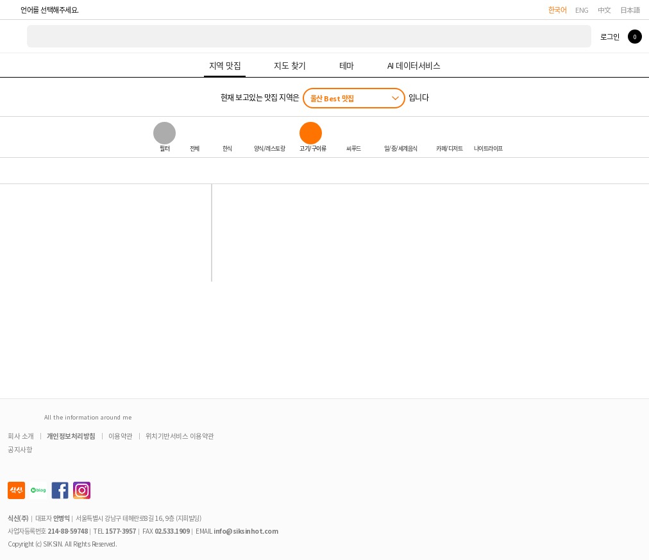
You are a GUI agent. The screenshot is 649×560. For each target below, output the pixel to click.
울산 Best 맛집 (332, 98)
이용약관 (120, 436)
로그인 (609, 36)
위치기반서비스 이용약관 (180, 436)
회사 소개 (21, 436)
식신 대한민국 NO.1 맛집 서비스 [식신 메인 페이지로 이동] (14, 36)
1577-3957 (120, 531)
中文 (604, 9)
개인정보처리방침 (71, 436)
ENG (582, 9)
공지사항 (20, 449)
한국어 (557, 9)
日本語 (630, 9)
